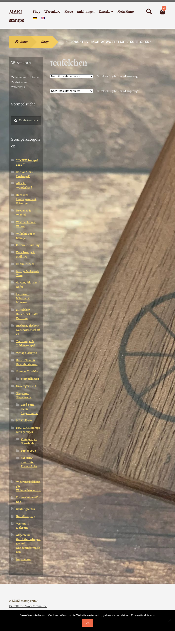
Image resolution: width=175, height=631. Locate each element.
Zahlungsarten (25, 509)
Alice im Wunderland (24, 185)
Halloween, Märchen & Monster (23, 298)
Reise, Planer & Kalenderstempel (27, 362)
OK (87, 623)
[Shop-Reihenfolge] (71, 76)
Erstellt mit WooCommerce (28, 606)
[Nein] (169, 620)
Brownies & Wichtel (23, 212)
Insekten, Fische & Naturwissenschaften (28, 330)
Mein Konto (125, 11)
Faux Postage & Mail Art (25, 254)
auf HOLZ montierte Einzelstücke (29, 462)
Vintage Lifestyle (26, 353)
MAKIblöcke (24, 420)
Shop (36, 11)
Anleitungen (85, 11)
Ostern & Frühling (28, 245)
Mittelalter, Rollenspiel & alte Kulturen (27, 314)
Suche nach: (148, 11)
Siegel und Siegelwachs (24, 395)
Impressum (23, 559)
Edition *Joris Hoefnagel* (24, 174)
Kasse (68, 11)
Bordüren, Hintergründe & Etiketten (26, 199)
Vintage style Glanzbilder (29, 441)
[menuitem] (35, 19)
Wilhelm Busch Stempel (25, 236)
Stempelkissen (30, 379)
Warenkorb (52, 11)
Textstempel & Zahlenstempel (25, 343)
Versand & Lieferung (22, 526)
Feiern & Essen (25, 264)
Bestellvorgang (25, 516)
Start (23, 41)
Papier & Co (28, 451)
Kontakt (104, 11)
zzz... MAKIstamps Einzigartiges (28, 430)
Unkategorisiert (26, 386)
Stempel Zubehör (27, 371)
